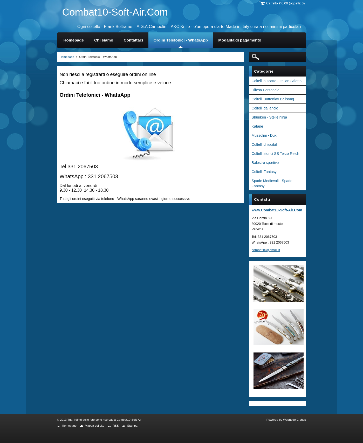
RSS (116, 425)
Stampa (132, 425)
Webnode (289, 419)
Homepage (67, 56)
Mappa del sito (94, 425)
